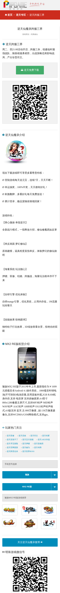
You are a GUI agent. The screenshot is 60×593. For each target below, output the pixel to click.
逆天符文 (33, 436)
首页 (9, 15)
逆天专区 (21, 15)
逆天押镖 (25, 443)
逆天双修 (10, 436)
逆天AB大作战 (43, 439)
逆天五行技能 (27, 439)
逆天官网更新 (12, 447)
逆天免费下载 (30, 69)
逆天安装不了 (12, 439)
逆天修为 (25, 447)
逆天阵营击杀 (12, 451)
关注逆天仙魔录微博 (30, 542)
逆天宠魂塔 (38, 443)
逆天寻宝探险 (12, 443)
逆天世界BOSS (27, 451)
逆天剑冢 (45, 436)
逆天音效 (21, 436)
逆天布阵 (37, 447)
